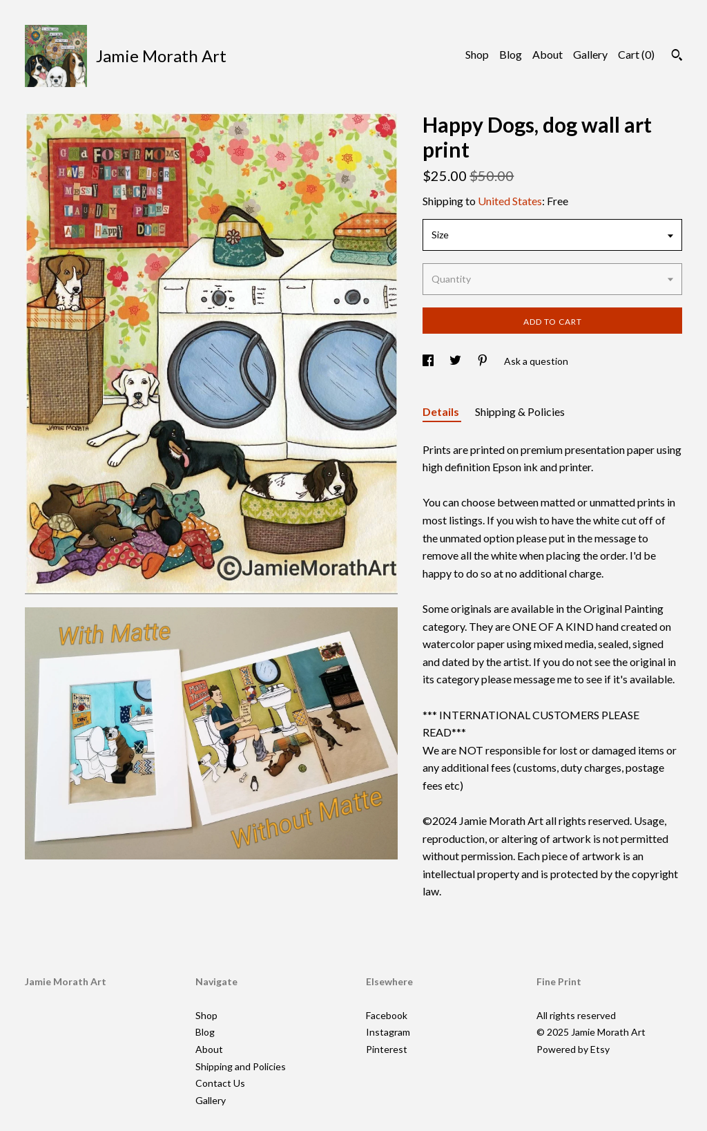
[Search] (677, 56)
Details (442, 411)
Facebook (386, 1015)
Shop (477, 54)
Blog (510, 54)
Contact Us (220, 1083)
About (547, 54)
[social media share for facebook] (429, 361)
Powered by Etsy (573, 1049)
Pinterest (386, 1049)
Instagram (388, 1032)
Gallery (590, 54)
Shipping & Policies (520, 411)
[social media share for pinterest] (483, 361)
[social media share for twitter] (456, 361)
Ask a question (536, 361)
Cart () (636, 54)
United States (510, 200)
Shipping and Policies (240, 1066)
